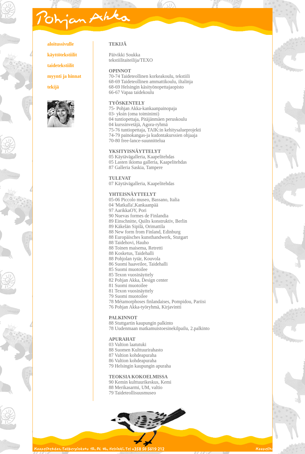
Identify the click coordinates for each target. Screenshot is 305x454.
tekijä (53, 86)
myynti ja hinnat (64, 76)
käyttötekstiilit (62, 54)
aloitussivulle (60, 44)
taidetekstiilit (60, 65)
